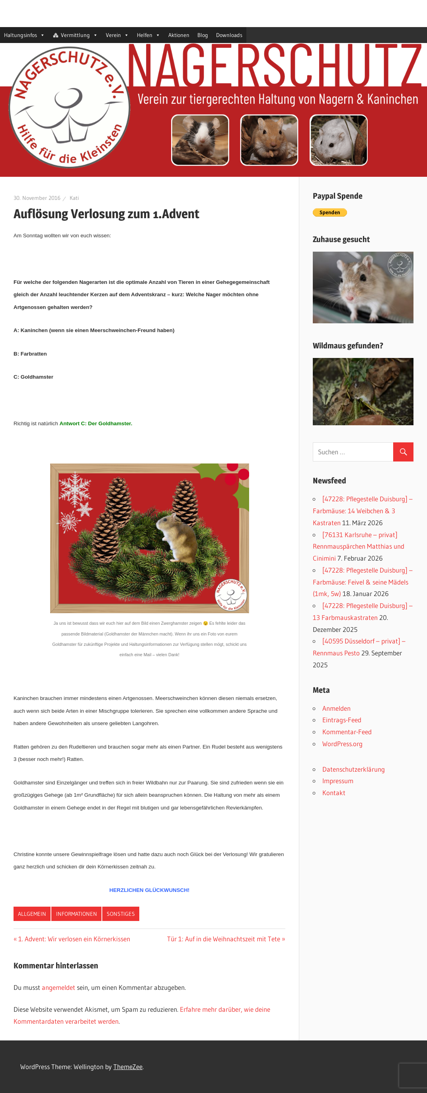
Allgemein (32, 913)
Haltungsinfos (24, 35)
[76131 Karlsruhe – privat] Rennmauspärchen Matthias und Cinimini (358, 546)
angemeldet (58, 987)
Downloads (229, 35)
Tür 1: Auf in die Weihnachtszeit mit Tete (223, 939)
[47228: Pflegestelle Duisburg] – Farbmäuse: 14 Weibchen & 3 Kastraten (363, 511)
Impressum (337, 780)
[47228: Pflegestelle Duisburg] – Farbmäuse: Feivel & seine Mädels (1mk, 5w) (363, 582)
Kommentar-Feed (347, 731)
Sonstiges (121, 913)
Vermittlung (79, 35)
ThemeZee (127, 1066)
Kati (74, 197)
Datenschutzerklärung (353, 769)
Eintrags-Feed (341, 720)
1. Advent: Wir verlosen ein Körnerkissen (74, 939)
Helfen (148, 35)
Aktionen (178, 35)
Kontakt (333, 792)
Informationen (76, 913)
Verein (117, 35)
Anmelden (336, 708)
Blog (202, 35)
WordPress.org (342, 743)
